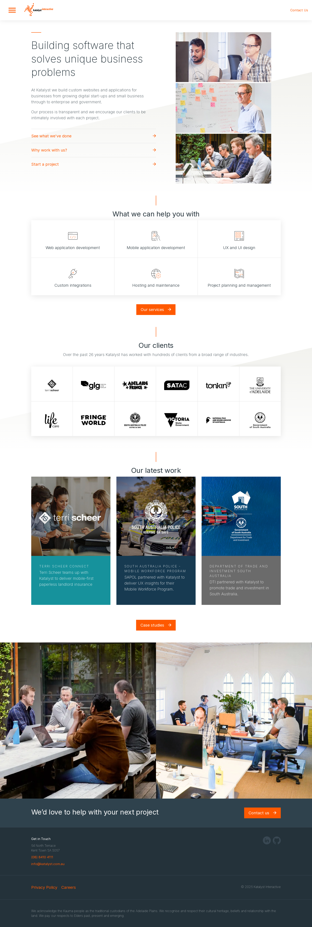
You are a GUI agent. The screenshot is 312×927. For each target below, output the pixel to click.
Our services (152, 309)
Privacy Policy (44, 887)
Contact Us (299, 10)
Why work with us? (49, 150)
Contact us (259, 813)
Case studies (152, 625)
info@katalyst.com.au (47, 864)
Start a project (45, 164)
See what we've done (51, 136)
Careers (68, 887)
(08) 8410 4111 (42, 857)
